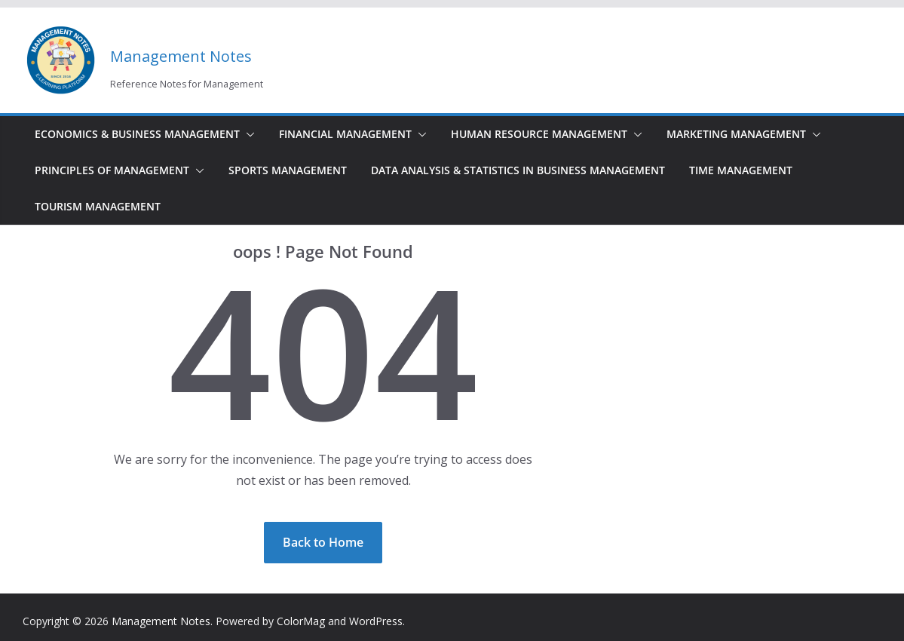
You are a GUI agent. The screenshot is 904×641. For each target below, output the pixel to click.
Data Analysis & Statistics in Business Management (518, 170)
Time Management (740, 170)
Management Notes (181, 56)
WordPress (376, 621)
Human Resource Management (539, 134)
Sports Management (287, 170)
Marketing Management (736, 134)
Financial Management (345, 134)
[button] (247, 134)
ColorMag (301, 621)
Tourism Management (98, 206)
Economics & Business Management (137, 134)
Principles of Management (112, 170)
